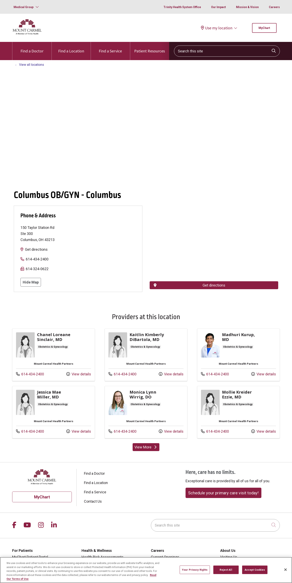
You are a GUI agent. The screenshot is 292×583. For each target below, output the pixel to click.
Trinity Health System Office (182, 7)
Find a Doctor (32, 47)
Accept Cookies (255, 569)
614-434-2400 (37, 259)
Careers (274, 7)
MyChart (264, 28)
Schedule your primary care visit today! (223, 493)
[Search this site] (227, 51)
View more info (53, 355)
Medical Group (23, 7)
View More (146, 447)
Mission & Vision (247, 7)
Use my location (216, 28)
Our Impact (218, 7)
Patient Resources (149, 47)
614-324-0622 (37, 269)
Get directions (36, 249)
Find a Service (110, 47)
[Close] (285, 569)
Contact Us (93, 501)
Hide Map (31, 282)
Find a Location (71, 47)
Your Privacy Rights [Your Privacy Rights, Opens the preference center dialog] (194, 569)
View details (78, 374)
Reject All (226, 569)
